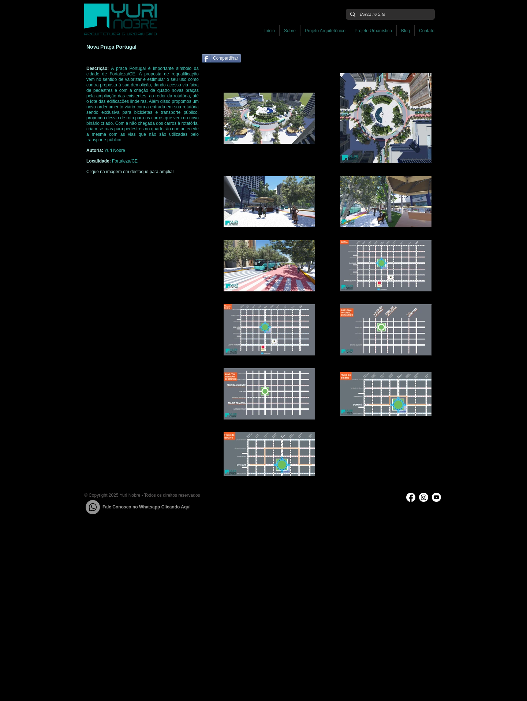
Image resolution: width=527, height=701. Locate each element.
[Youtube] (436, 497)
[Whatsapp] (93, 507)
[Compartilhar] (221, 58)
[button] (325, 30)
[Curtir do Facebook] (289, 62)
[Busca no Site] (389, 15)
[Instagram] (423, 497)
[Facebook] (410, 497)
